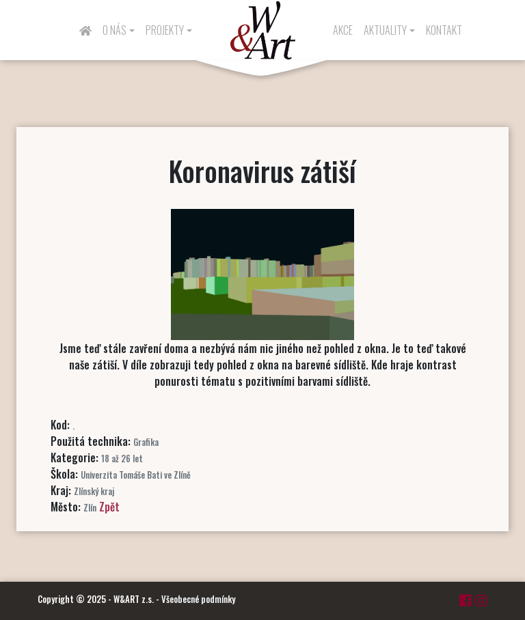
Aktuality (385, 30)
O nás (114, 30)
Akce (343, 30)
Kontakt (444, 30)
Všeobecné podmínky (198, 599)
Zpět (109, 506)
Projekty (165, 30)
